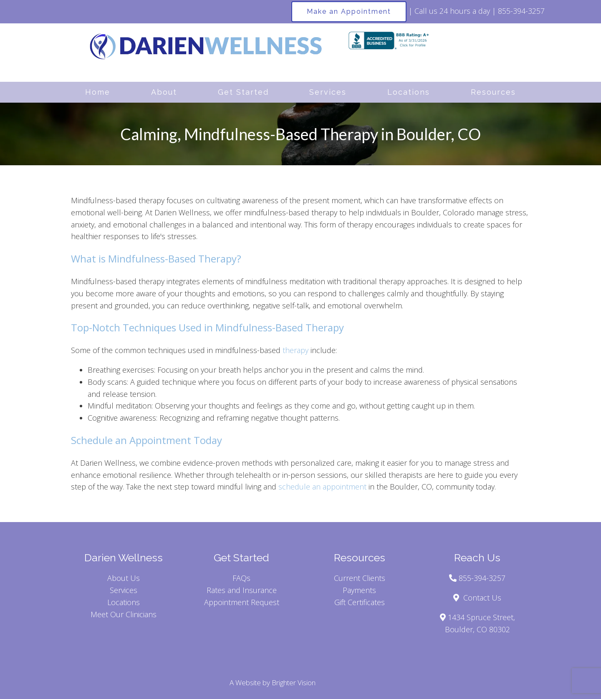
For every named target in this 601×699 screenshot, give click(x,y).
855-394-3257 (521, 11)
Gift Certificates (359, 602)
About (164, 92)
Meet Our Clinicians (124, 614)
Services (327, 92)
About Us (123, 578)
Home (97, 92)
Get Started (243, 92)
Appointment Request (241, 602)
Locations (408, 92)
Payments (359, 590)
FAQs (241, 578)
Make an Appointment (349, 11)
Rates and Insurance (242, 590)
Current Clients (359, 578)
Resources (493, 92)
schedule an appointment (322, 487)
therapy (295, 350)
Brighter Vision (294, 682)
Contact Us (482, 598)
